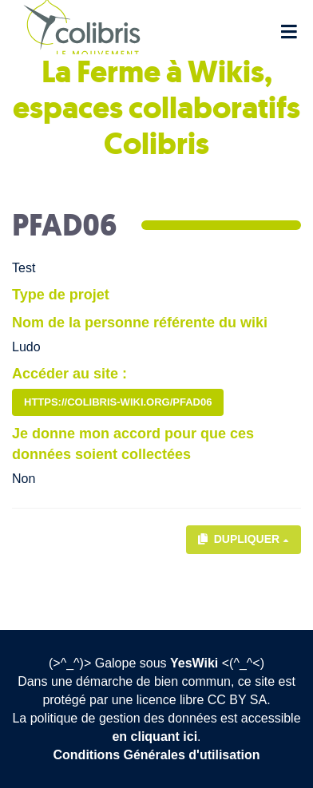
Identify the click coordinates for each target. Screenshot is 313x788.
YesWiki (194, 663)
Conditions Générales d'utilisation (156, 755)
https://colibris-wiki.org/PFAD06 (118, 402)
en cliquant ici (154, 736)
